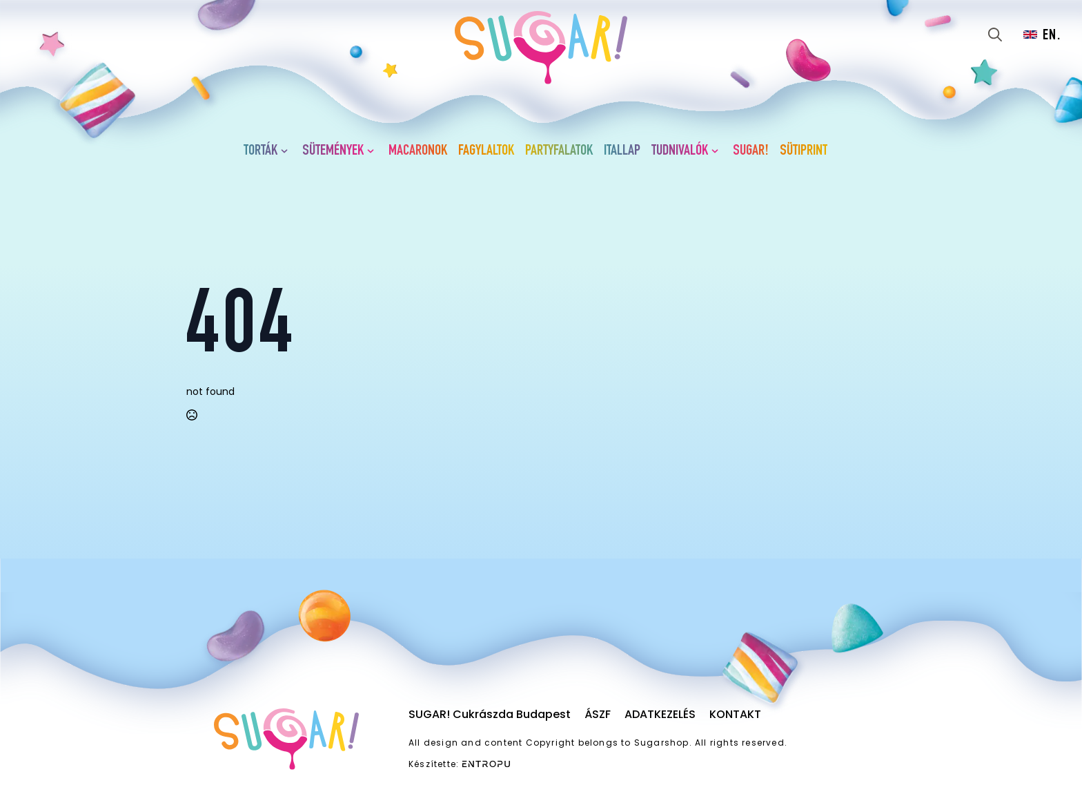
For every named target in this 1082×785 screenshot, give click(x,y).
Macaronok (417, 151)
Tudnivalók (679, 151)
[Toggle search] (995, 34)
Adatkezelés (660, 714)
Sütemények (333, 151)
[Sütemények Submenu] (373, 151)
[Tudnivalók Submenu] (717, 151)
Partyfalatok (559, 151)
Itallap (622, 151)
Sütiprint (803, 151)
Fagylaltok (486, 151)
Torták (260, 151)
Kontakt (735, 714)
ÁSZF (597, 714)
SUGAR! (751, 151)
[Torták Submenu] (287, 151)
